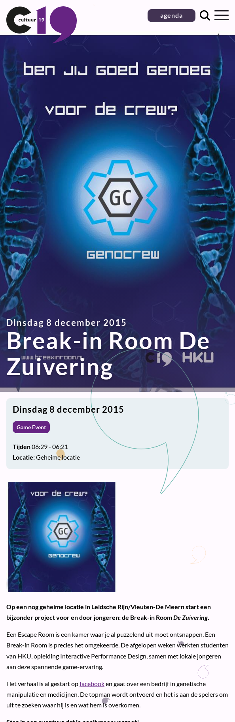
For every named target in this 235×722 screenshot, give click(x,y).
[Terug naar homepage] (41, 41)
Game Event (31, 427)
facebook (92, 683)
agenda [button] (171, 15)
